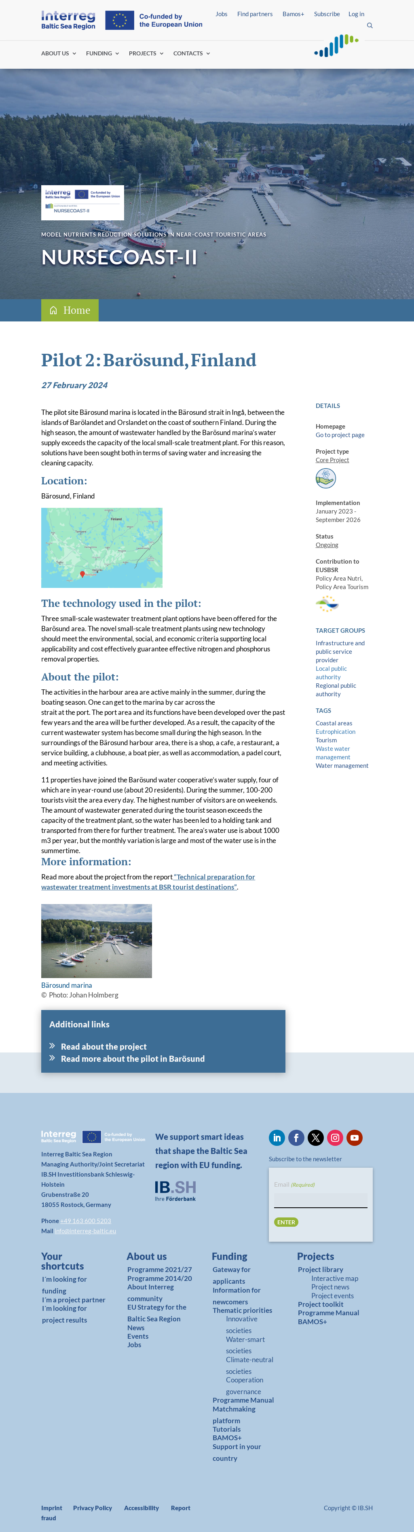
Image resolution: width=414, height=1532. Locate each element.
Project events (332, 1295)
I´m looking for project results (64, 1314)
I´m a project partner (74, 1299)
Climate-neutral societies (249, 1365)
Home (77, 310)
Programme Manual (243, 1400)
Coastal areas (334, 723)
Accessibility (141, 1507)
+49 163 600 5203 (85, 1220)
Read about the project (104, 1046)
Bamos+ (293, 13)
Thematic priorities (242, 1310)
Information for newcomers (237, 1296)
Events (137, 1336)
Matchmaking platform (234, 1415)
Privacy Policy (92, 1507)
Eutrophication (335, 731)
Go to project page (340, 434)
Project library (320, 1269)
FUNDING (99, 54)
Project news (330, 1287)
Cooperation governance (244, 1386)
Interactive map (334, 1278)
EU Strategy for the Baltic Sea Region (156, 1313)
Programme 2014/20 (159, 1278)
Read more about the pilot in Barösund (133, 1058)
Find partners (255, 13)
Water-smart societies (245, 1345)
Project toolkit (321, 1304)
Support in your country (237, 1452)
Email (294, 1185)
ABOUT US (55, 54)
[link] (71, 1263)
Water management (342, 765)
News (135, 1327)
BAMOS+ (227, 1437)
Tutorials (227, 1429)
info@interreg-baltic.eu (85, 1230)
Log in (356, 13)
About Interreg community (150, 1293)
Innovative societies (242, 1324)
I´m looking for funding (64, 1285)
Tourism (326, 740)
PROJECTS (142, 54)
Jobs (221, 13)
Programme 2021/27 (159, 1269)
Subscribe (327, 13)
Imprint (51, 1507)
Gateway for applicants (232, 1275)
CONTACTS (188, 54)
